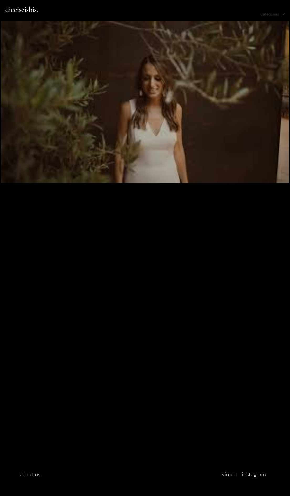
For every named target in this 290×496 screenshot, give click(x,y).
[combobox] (272, 14)
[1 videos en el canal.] (145, 102)
